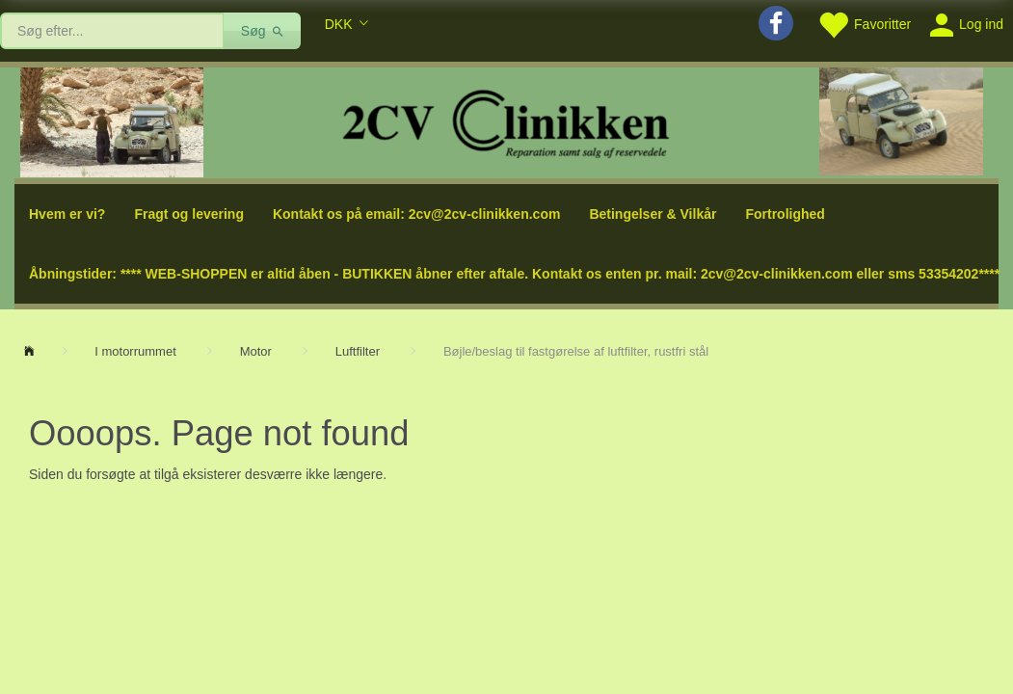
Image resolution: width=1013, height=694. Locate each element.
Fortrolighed (784, 214)
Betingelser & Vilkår (652, 214)
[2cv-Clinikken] (506, 121)
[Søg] (263, 31)
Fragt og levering (189, 214)
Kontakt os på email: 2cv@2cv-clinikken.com (416, 214)
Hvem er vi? (67, 214)
